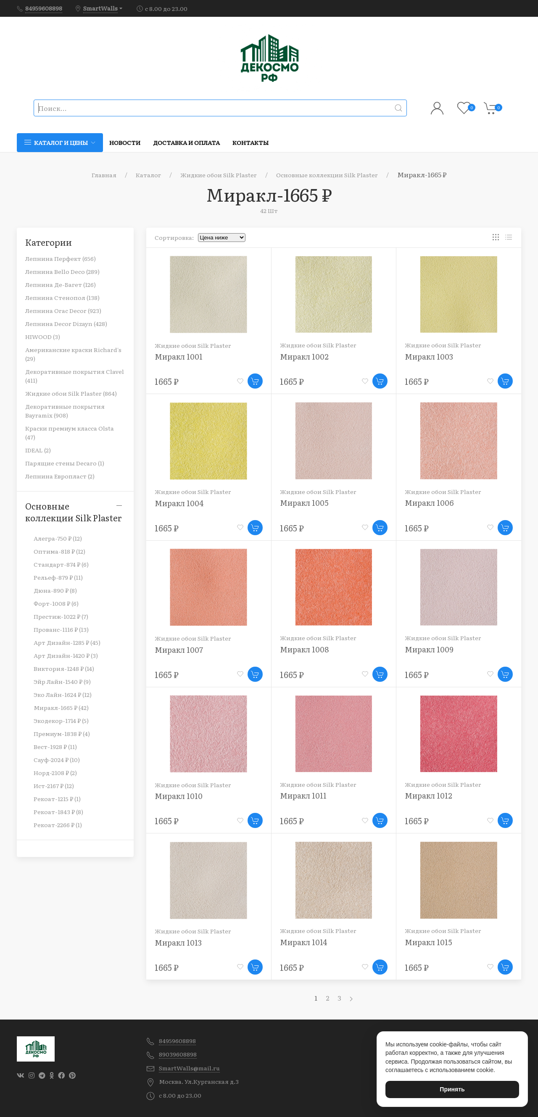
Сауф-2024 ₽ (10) (57, 759)
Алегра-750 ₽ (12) (58, 538)
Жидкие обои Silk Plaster (218, 175)
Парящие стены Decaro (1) (64, 463)
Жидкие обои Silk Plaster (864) (71, 393)
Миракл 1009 (429, 649)
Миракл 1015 (428, 942)
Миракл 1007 (179, 649)
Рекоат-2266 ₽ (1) (58, 824)
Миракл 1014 (303, 942)
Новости (124, 142)
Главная (104, 175)
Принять (452, 1089)
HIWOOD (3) (42, 336)
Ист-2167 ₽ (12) (54, 785)
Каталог (148, 175)
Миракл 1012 (428, 795)
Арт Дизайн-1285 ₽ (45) (67, 642)
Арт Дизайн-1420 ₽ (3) (66, 655)
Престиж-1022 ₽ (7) (61, 616)
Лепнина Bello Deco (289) (62, 271)
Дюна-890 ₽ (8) (55, 590)
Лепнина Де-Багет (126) (60, 284)
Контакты (250, 142)
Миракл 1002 (304, 356)
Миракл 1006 (429, 502)
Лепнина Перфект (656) (60, 258)
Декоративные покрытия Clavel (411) (74, 375)
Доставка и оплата (186, 142)
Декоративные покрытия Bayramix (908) (65, 410)
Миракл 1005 (304, 502)
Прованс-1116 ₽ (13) (61, 629)
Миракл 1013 (178, 942)
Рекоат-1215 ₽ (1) (57, 798)
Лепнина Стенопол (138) (62, 297)
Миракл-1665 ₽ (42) (61, 707)
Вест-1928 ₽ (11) (55, 746)
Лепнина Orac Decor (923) (63, 310)
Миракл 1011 (303, 795)
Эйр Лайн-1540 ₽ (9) (62, 681)
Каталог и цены (60, 142)
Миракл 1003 (429, 356)
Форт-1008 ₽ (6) (56, 603)
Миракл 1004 (179, 503)
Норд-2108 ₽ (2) (55, 772)
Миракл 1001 (179, 356)
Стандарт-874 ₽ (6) (61, 564)
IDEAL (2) (38, 450)
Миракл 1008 (304, 649)
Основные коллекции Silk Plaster (327, 175)
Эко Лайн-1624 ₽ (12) (63, 694)
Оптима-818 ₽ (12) (59, 551)
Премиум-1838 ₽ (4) (62, 733)
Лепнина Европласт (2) (60, 476)
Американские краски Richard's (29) (73, 354)
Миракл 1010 (179, 796)
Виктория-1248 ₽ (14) (64, 668)
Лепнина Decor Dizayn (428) (66, 323)
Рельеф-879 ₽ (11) (58, 577)
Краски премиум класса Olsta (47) (69, 432)
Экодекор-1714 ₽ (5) (61, 720)
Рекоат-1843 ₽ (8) (58, 811)
